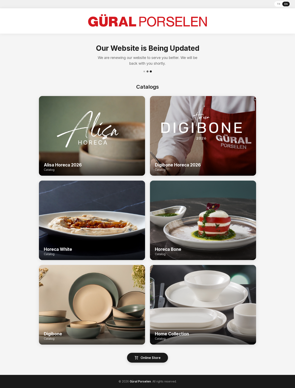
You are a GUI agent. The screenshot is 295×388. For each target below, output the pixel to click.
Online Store (147, 358)
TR (278, 4)
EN (286, 4)
